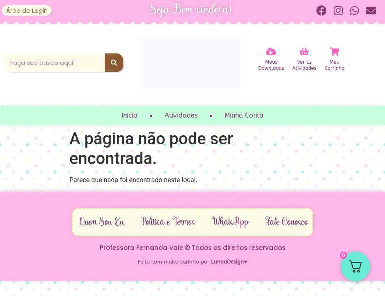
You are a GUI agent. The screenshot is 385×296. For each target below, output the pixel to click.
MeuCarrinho (334, 65)
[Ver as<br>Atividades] (304, 52)
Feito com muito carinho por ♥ (192, 262)
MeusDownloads (271, 65)
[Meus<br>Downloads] (271, 52)
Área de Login (27, 10)
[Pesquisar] (114, 62)
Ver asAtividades (304, 65)
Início (129, 115)
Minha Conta (244, 115)
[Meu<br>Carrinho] (334, 52)
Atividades (181, 115)
